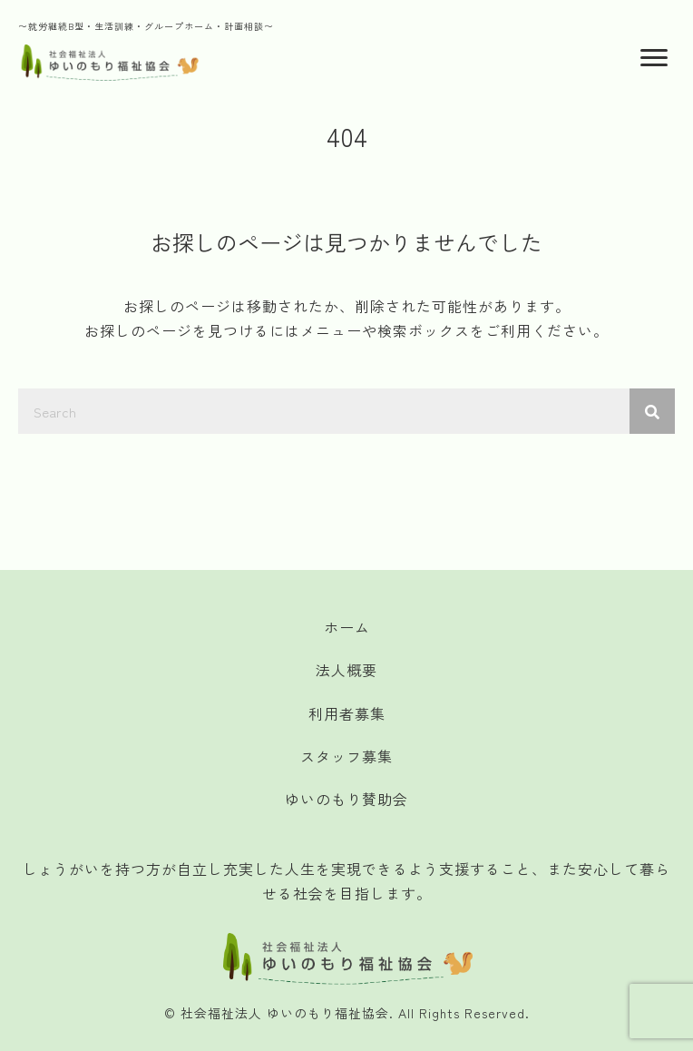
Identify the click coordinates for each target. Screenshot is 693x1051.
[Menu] (654, 58)
